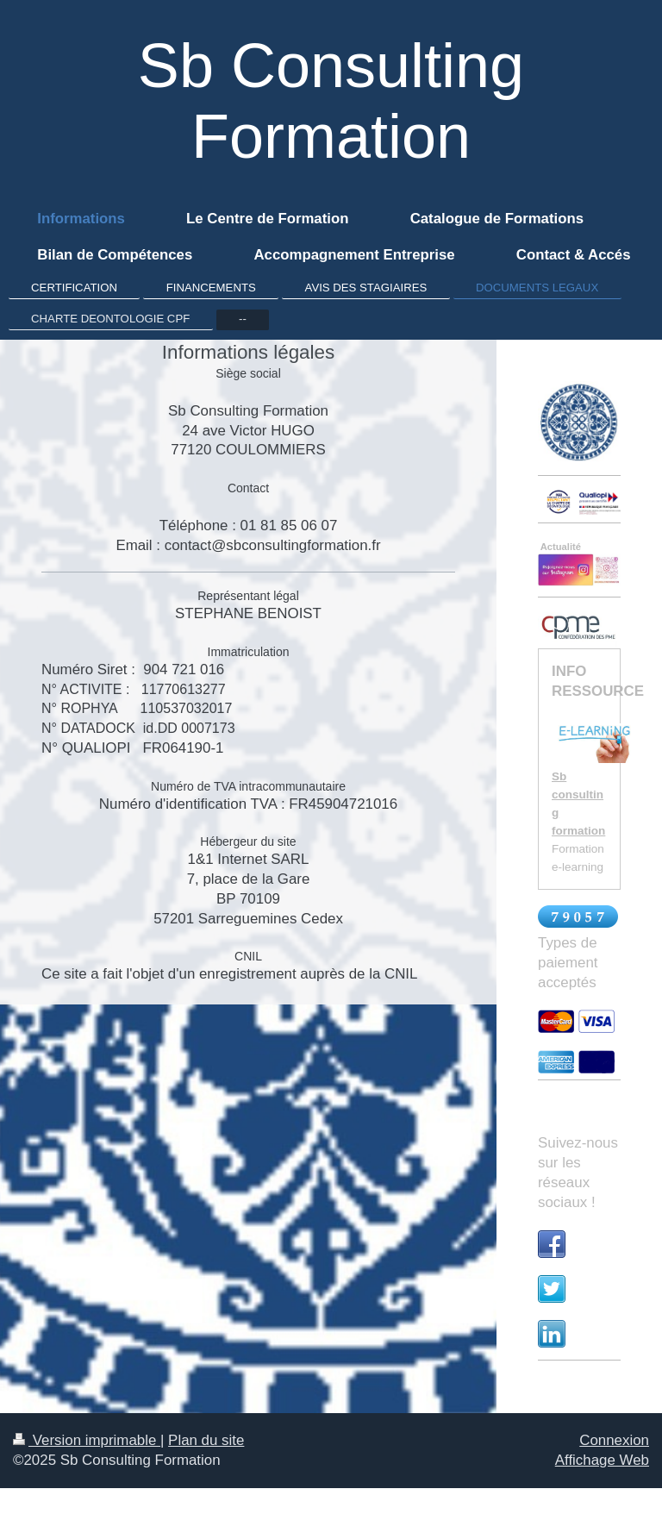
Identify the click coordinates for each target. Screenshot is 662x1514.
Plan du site (206, 1440)
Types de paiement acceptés (567, 963)
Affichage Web (602, 1460)
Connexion (614, 1440)
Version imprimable (86, 1440)
